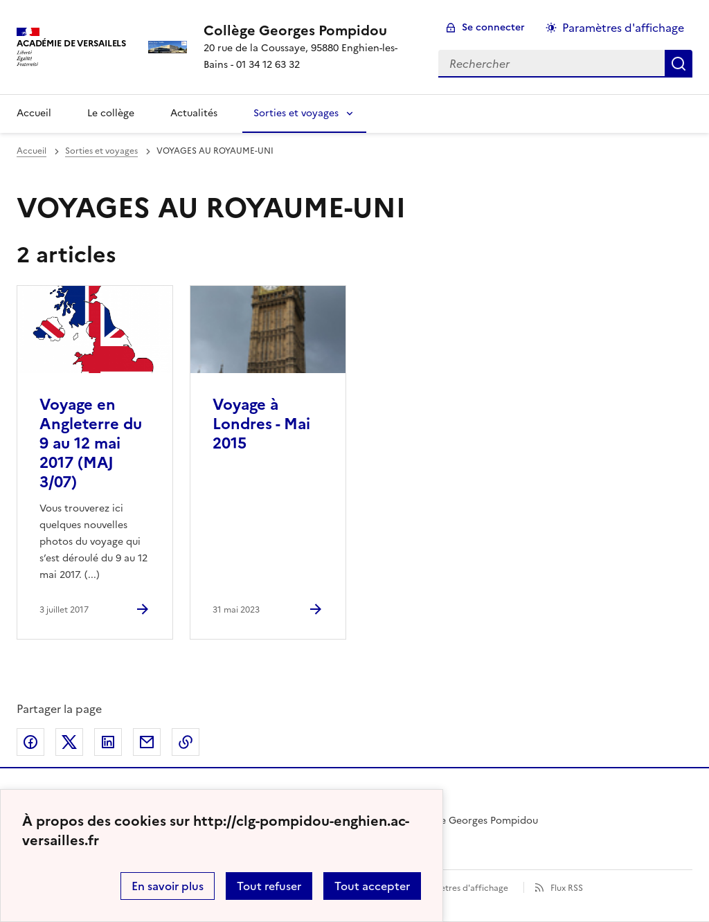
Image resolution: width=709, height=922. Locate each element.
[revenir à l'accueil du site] (310, 30)
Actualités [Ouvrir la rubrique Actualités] (193, 113)
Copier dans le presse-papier (185, 742)
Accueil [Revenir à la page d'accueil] (34, 113)
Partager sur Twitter (69, 742)
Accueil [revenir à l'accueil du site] (31, 151)
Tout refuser (269, 886)
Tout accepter (372, 886)
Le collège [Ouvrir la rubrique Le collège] (110, 113)
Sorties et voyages (296, 113)
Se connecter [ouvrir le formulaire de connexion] (493, 27)
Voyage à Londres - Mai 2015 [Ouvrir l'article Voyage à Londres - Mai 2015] (261, 424)
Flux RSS (566, 888)
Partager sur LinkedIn (108, 742)
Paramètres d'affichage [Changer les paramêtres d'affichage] (623, 27)
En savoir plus (168, 886)
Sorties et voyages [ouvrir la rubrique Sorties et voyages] (101, 151)
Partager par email (147, 742)
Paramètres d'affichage (461, 888)
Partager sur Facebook (30, 742)
